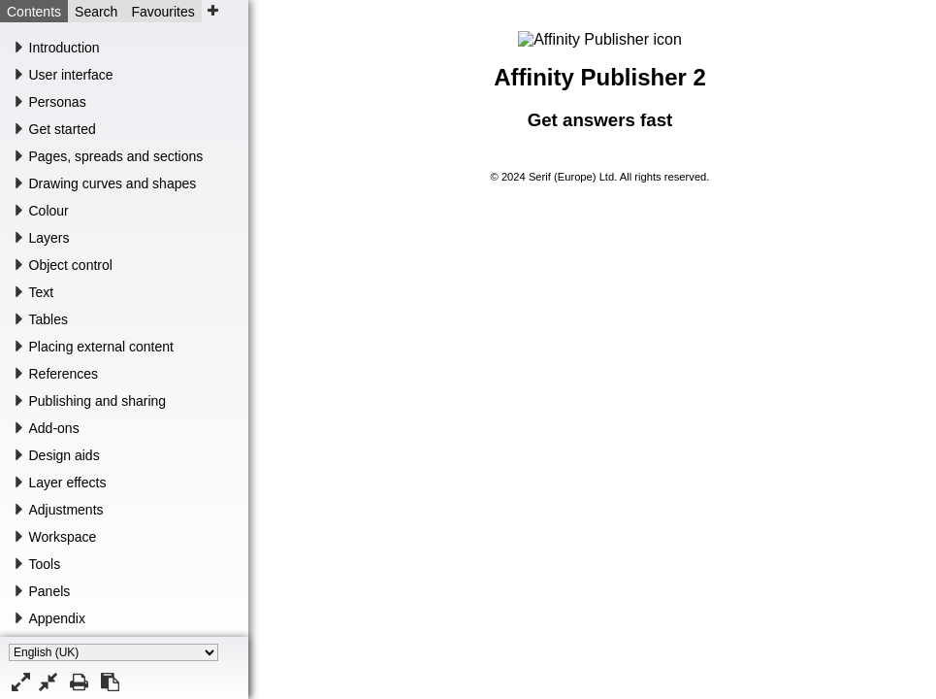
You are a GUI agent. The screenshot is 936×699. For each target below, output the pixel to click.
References (64, 374)
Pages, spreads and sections (116, 156)
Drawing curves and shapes (113, 183)
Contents (34, 11)
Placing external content (101, 346)
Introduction (64, 47)
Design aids (64, 455)
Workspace (63, 537)
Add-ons (54, 428)
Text (41, 292)
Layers (49, 238)
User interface (71, 75)
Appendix (57, 618)
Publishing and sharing (98, 401)
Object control (71, 265)
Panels (50, 591)
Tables (48, 319)
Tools (45, 564)
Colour (49, 210)
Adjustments (66, 509)
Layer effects (68, 482)
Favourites (162, 11)
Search (96, 11)
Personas (57, 102)
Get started (62, 129)
